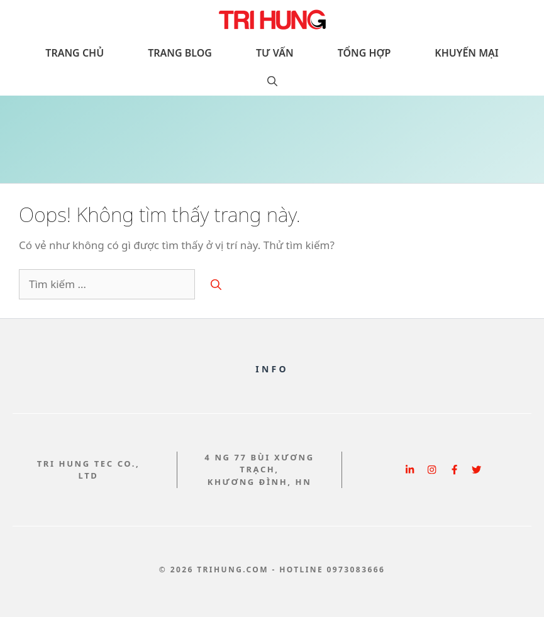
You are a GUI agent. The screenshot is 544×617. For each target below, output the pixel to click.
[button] (272, 81)
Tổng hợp (364, 53)
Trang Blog (180, 53)
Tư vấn (275, 53)
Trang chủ (74, 53)
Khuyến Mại (466, 53)
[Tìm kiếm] (216, 284)
